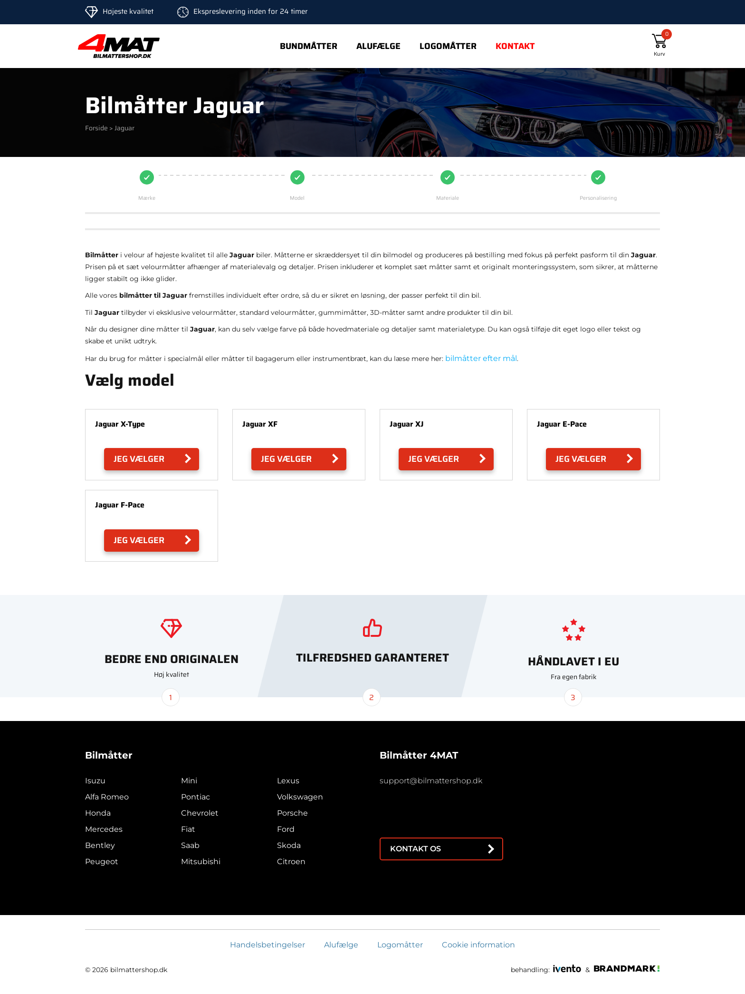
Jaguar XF (259, 424)
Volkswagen (300, 796)
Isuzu (95, 780)
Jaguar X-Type (120, 424)
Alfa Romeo (107, 796)
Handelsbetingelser (267, 944)
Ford (286, 829)
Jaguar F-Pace (119, 505)
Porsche (292, 813)
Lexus (288, 780)
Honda (98, 813)
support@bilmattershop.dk (431, 780)
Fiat (188, 829)
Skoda (289, 845)
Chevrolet (200, 813)
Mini (189, 780)
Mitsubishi (200, 861)
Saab (190, 845)
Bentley (100, 845)
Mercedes (104, 829)
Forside (96, 128)
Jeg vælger (139, 459)
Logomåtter (448, 46)
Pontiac (195, 796)
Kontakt (515, 46)
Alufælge (378, 46)
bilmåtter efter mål (481, 358)
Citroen (291, 861)
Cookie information (478, 944)
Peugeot (101, 861)
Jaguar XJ (407, 424)
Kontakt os (415, 848)
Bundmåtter (308, 46)
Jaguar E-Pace (562, 424)
